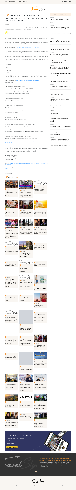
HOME (6, 1)
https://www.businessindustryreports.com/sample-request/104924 (28, 47)
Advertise (48, 488)
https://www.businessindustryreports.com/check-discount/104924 (27, 80)
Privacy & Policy (67, 488)
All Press (19, 1)
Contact (53, 488)
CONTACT (25, 1)
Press (44, 488)
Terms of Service (60, 488)
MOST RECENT (12, 1)
